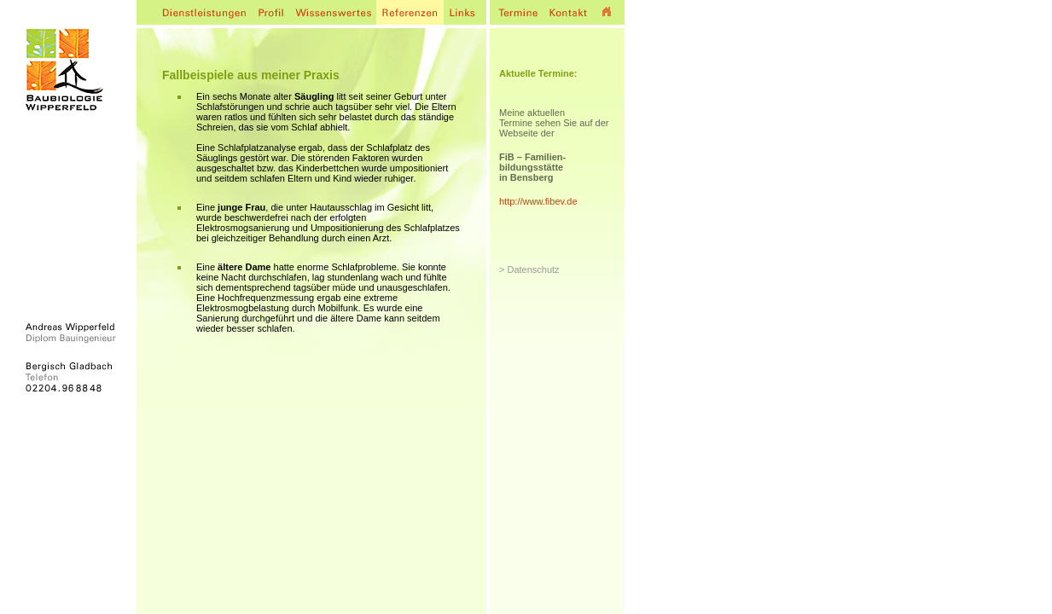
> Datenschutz (529, 269)
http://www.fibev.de (538, 201)
